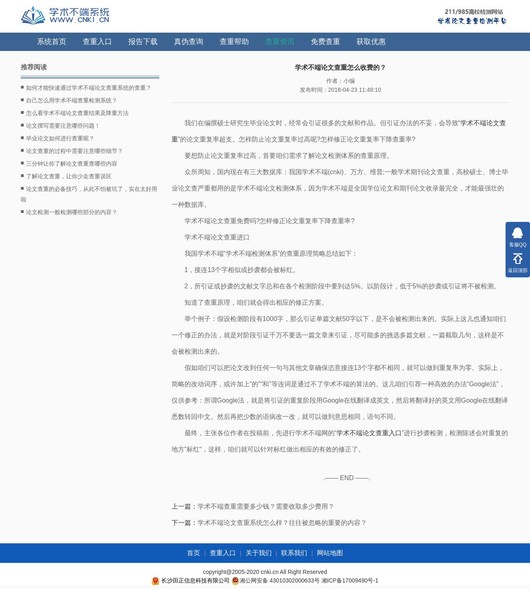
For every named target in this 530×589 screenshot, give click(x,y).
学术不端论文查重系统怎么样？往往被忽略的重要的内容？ (282, 522)
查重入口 (97, 42)
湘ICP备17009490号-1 (349, 580)
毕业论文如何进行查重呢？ (58, 138)
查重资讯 (280, 42)
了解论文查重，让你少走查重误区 (66, 176)
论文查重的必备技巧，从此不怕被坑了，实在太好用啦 (89, 193)
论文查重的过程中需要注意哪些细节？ (72, 150)
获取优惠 (371, 42)
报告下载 (143, 42)
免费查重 (325, 42)
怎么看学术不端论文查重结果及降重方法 (75, 112)
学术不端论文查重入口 (369, 433)
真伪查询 (188, 42)
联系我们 (294, 552)
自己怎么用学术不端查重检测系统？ (69, 100)
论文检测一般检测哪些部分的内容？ (69, 212)
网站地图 (330, 552)
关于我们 (259, 552)
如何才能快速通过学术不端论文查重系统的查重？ (86, 87)
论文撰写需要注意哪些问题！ (60, 125)
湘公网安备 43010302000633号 (280, 580)
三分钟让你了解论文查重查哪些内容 (69, 163)
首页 (193, 552)
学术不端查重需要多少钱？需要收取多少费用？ (266, 506)
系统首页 (51, 42)
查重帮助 (234, 42)
